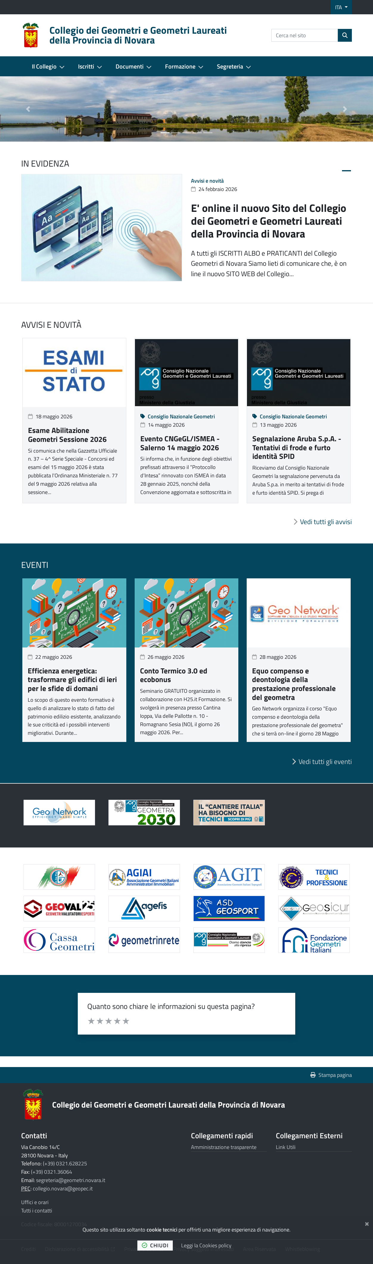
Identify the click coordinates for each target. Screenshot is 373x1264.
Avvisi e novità (207, 181)
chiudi (155, 1245)
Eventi (34, 564)
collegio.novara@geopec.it (63, 1188)
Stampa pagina (331, 1075)
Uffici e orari (35, 1202)
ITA (339, 7)
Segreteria (230, 66)
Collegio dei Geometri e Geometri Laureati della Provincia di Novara (168, 1104)
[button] (28, 109)
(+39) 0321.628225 (65, 1163)
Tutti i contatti (36, 1210)
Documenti (130, 66)
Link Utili (286, 1147)
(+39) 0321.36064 (51, 1172)
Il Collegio (44, 66)
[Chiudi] (367, 1223)
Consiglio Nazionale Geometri (177, 416)
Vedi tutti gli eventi (325, 762)
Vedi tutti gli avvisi (326, 522)
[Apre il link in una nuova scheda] (144, 812)
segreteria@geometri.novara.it (70, 1180)
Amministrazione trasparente (224, 1147)
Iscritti (86, 66)
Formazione (180, 66)
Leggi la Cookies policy (206, 1245)
